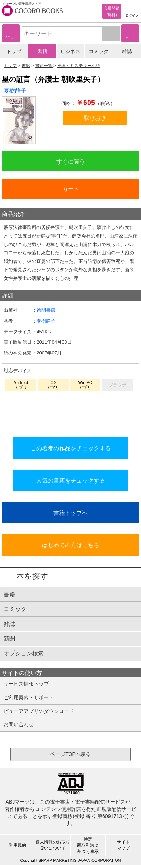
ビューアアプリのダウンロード (39, 711)
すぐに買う (70, 161)
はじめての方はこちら (70, 545)
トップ (14, 51)
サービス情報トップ (26, 684)
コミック (99, 51)
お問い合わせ (19, 724)
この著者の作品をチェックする (70, 448)
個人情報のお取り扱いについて (53, 845)
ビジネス (70, 51)
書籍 (42, 51)
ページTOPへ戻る (70, 754)
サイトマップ (123, 845)
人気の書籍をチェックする (70, 480)
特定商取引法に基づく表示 (88, 845)
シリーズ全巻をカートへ (70, 416)
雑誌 (127, 51)
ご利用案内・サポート (29, 697)
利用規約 (17, 845)
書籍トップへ (70, 512)
